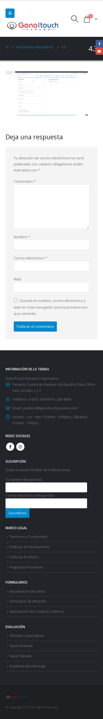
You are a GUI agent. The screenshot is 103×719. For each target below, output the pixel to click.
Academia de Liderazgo (27, 666)
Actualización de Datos (27, 591)
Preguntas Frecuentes (26, 567)
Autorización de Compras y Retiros (36, 611)
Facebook (10, 447)
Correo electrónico (30, 258)
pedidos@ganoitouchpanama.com (50, 408)
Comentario (25, 181)
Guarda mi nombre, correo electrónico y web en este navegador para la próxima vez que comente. (51, 307)
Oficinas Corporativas (26, 635)
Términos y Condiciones (28, 536)
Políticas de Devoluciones (29, 547)
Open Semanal (20, 645)
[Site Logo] (32, 25)
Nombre (22, 236)
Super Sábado (20, 656)
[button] (10, 13)
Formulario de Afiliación (27, 601)
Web (17, 279)
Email (99, 51)
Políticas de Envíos (23, 557)
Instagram (20, 447)
